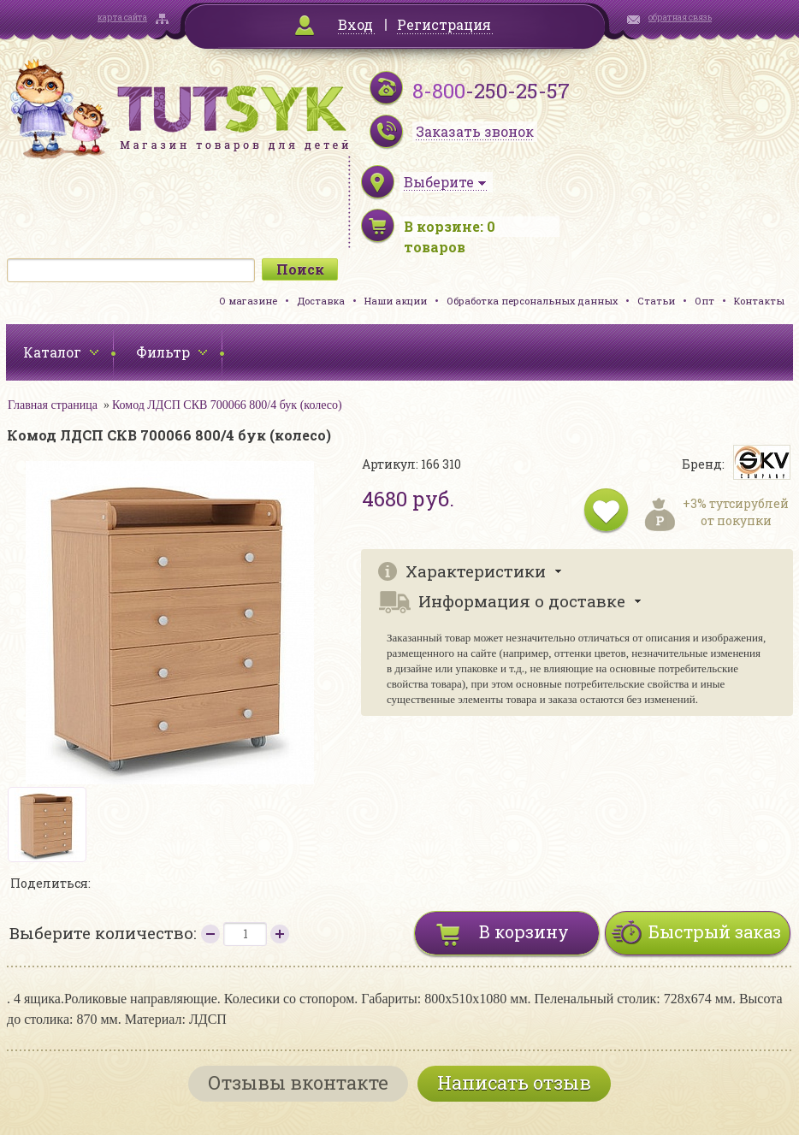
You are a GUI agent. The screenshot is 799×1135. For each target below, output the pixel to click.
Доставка (321, 300)
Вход (355, 24)
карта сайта (122, 17)
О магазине (248, 300)
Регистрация (444, 24)
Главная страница (53, 405)
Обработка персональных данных (532, 300)
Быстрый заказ (714, 931)
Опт (704, 300)
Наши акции (395, 300)
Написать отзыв (514, 1082)
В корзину (524, 931)
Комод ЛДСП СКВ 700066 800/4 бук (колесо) (227, 405)
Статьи (656, 300)
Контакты (759, 300)
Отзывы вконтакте (298, 1082)
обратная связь (680, 17)
